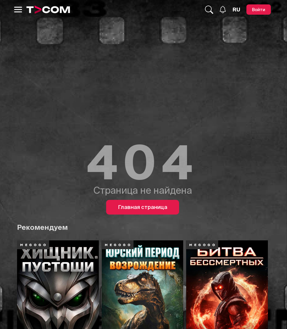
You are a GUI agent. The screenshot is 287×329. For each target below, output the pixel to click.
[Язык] (236, 10)
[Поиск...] (209, 10)
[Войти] (258, 9)
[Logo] (48, 10)
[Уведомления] (222, 9)
